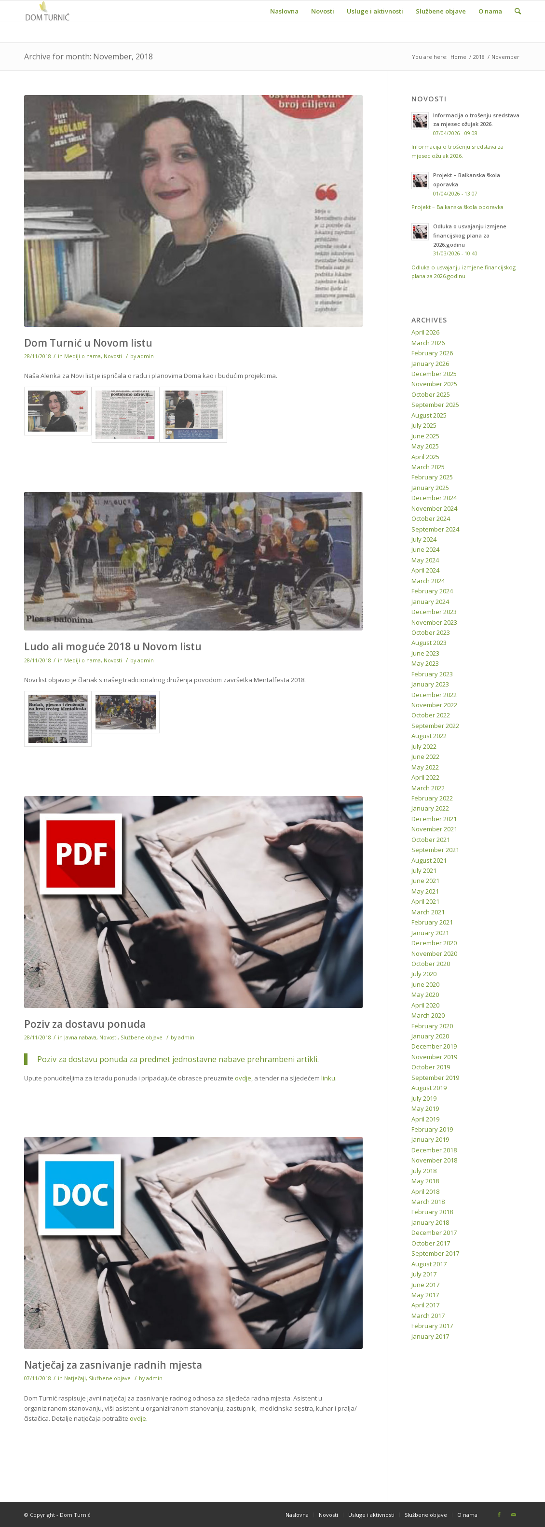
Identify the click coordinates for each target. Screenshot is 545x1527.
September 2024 (435, 529)
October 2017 (430, 1243)
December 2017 (434, 1232)
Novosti (113, 356)
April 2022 (425, 777)
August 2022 (429, 735)
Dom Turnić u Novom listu (88, 343)
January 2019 (430, 1139)
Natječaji (75, 1378)
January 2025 (430, 487)
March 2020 (428, 1015)
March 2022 (428, 788)
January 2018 (430, 1222)
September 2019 (435, 1077)
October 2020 (430, 963)
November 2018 (434, 1160)
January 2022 (430, 808)
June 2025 (425, 436)
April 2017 (425, 1305)
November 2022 (434, 704)
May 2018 (425, 1181)
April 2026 (425, 332)
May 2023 (425, 663)
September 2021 (435, 849)
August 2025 (429, 415)
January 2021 (430, 932)
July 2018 (423, 1170)
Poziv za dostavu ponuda (85, 1024)
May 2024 (425, 560)
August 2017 (429, 1264)
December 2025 (434, 373)
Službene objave (142, 1037)
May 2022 (425, 767)
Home (458, 56)
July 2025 (423, 425)
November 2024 (434, 508)
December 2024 (434, 497)
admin (145, 356)
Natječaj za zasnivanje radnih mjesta (113, 1365)
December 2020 (434, 943)
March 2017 (428, 1315)
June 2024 (425, 549)
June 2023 (425, 653)
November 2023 (434, 622)
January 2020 (430, 1036)
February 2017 (432, 1325)
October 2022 (430, 715)
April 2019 (425, 1119)
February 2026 (432, 353)
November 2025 (434, 383)
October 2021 (430, 839)
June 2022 (425, 756)
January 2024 (430, 601)
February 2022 (432, 798)
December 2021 (434, 818)
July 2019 (423, 1098)
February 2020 (432, 1026)
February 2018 (432, 1211)
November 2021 (434, 829)
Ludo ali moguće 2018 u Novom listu (113, 646)
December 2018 (434, 1150)
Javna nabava (80, 1037)
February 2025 (432, 477)
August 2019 (429, 1087)
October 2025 (430, 394)
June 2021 (425, 880)
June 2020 (425, 984)
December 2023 (434, 611)
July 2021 (423, 870)
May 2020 (425, 994)
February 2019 (432, 1129)
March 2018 (428, 1201)
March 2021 (428, 912)
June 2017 (425, 1284)
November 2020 (434, 953)
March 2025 (428, 466)
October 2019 (430, 1067)
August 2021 (429, 860)
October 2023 (430, 632)
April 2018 (425, 1191)
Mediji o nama (82, 356)
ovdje (243, 1078)
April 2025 (425, 456)
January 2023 (430, 684)
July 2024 (423, 539)
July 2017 (423, 1274)
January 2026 (430, 363)
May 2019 (425, 1108)
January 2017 (430, 1336)
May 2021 (425, 891)
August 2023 (429, 642)
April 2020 (425, 1005)
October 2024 (430, 518)
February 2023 (432, 674)
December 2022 (434, 694)
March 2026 (428, 342)
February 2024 (432, 591)
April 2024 (425, 570)
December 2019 (434, 1046)
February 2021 (432, 922)
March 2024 (428, 580)
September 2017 (435, 1253)
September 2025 (435, 404)
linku (328, 1078)
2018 (479, 56)
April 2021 (425, 901)
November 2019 (434, 1056)
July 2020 (423, 973)
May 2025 (425, 446)
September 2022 (435, 725)
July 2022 (423, 746)
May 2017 (425, 1294)
